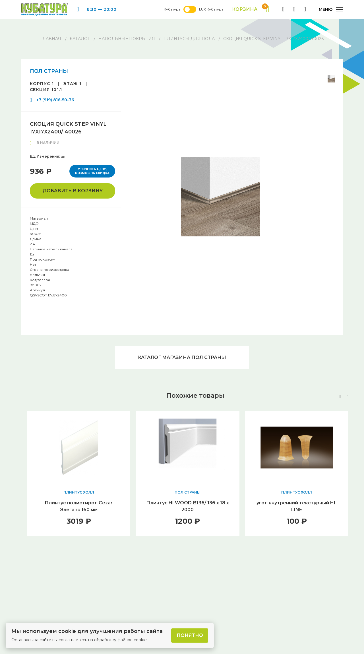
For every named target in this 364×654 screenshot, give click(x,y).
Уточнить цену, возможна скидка (92, 171)
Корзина (250, 9)
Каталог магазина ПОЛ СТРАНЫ (182, 357)
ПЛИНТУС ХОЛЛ (78, 492)
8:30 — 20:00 (101, 9)
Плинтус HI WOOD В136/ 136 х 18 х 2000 (187, 506)
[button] (347, 397)
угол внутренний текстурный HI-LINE (297, 506)
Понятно (190, 635)
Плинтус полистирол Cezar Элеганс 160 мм (79, 506)
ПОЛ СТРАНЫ (49, 71)
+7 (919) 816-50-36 (55, 99)
